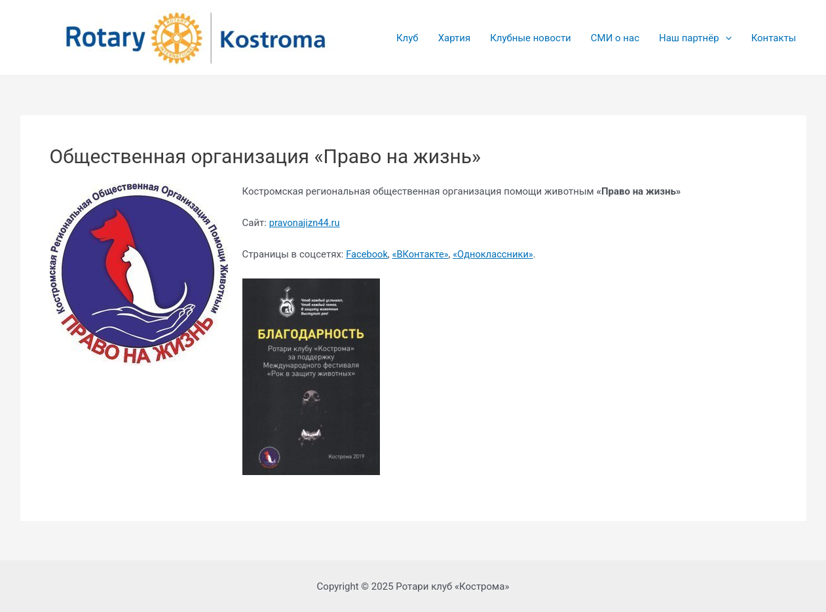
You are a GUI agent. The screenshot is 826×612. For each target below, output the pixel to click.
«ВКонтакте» (422, 254)
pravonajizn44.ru (305, 223)
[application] (725, 38)
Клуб (407, 38)
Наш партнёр (695, 38)
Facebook (368, 254)
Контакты (774, 38)
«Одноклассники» (496, 254)
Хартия (454, 38)
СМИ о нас (615, 38)
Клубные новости (530, 38)
